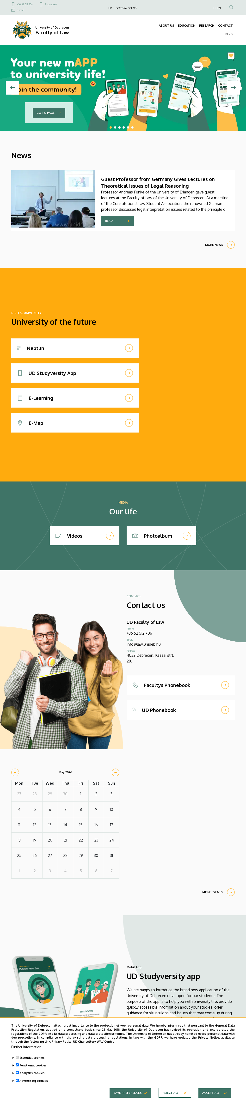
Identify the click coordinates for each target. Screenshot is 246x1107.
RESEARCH (206, 25)
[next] (115, 772)
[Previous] (12, 88)
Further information (26, 1052)
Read (109, 221)
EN (219, 8)
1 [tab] (111, 127)
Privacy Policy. (62, 1046)
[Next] (233, 88)
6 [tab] (132, 127)
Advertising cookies (33, 1086)
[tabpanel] (123, 88)
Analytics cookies (31, 1078)
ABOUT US (166, 25)
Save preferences (127, 1098)
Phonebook (51, 4)
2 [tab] (115, 127)
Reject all (170, 1098)
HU (213, 8)
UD (110, 8)
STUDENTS (227, 34)
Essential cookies (31, 1063)
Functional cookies (33, 1070)
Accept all (210, 1098)
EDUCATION (186, 25)
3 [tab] (119, 127)
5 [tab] (128, 127)
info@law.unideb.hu (144, 644)
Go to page (46, 112)
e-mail (20, 10)
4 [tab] (124, 127)
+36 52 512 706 (24, 4)
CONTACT (225, 25)
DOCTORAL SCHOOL (127, 8)
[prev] (15, 772)
